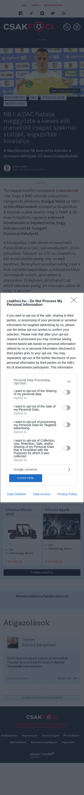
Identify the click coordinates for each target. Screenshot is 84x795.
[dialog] (42, 398)
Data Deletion (16, 494)
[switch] (66, 392)
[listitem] (42, 382)
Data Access (41, 494)
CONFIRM (25, 478)
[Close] (75, 301)
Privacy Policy (67, 494)
